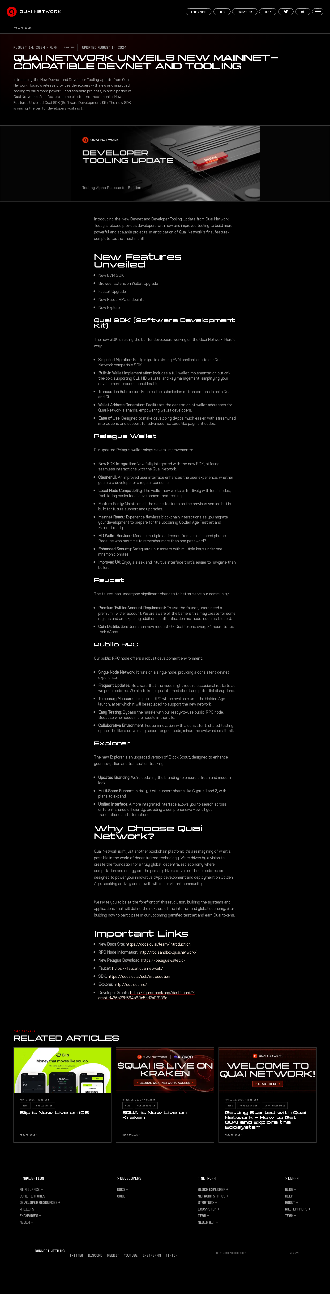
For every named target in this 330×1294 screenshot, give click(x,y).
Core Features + (34, 1195)
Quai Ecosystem (43, 1105)
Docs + (122, 1189)
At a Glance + (31, 1189)
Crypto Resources (275, 1105)
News (25, 1105)
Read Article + (29, 1134)
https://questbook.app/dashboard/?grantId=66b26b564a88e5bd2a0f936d (146, 995)
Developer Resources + (40, 1202)
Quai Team (43, 1099)
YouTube (131, 1255)
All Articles (23, 27)
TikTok (172, 1255)
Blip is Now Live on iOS (54, 1112)
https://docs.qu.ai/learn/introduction (158, 944)
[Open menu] (317, 11)
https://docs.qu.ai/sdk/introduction (139, 976)
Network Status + (213, 1195)
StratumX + (207, 1202)
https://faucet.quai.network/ (137, 968)
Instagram (152, 1255)
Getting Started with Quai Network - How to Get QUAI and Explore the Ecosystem (265, 1120)
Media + (26, 1222)
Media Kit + (208, 1222)
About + (291, 1202)
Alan (53, 47)
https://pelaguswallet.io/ (163, 960)
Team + (203, 1215)
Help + (290, 1195)
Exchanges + (30, 1215)
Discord (95, 1255)
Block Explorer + (213, 1189)
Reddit (113, 1255)
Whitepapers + (298, 1208)
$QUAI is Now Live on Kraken (154, 1115)
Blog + (290, 1189)
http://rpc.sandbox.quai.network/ (168, 952)
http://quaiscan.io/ (130, 984)
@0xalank (69, 47)
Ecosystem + (208, 1208)
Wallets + (28, 1208)
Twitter (76, 1255)
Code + (122, 1195)
